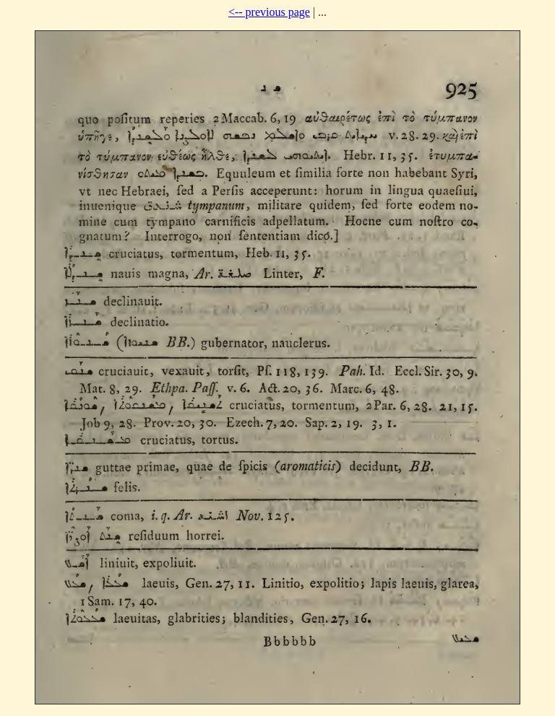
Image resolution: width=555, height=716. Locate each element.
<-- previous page (269, 12)
